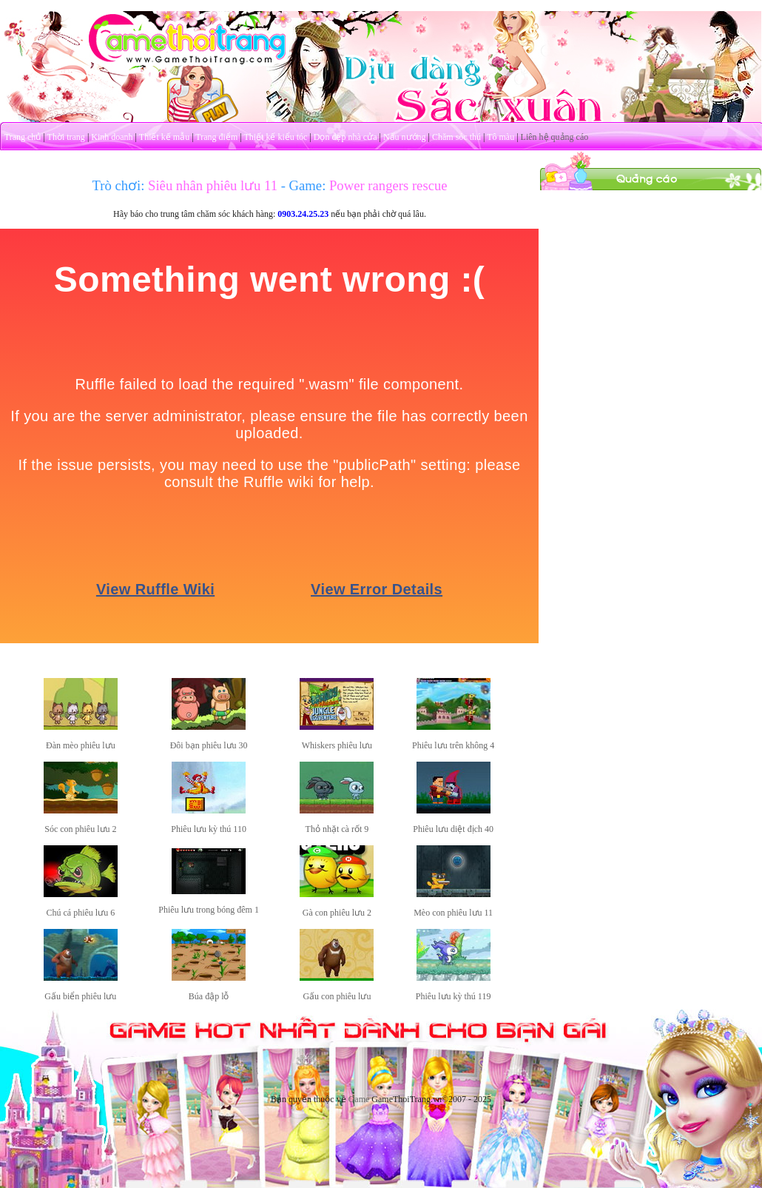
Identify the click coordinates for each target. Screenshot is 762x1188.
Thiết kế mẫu (164, 137)
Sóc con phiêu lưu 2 (80, 829)
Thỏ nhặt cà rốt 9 (337, 829)
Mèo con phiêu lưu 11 (453, 912)
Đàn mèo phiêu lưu (80, 745)
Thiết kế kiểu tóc (275, 137)
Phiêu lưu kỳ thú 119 (453, 996)
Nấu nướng (404, 137)
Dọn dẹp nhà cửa (345, 137)
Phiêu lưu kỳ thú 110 (208, 829)
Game (359, 1099)
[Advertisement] (651, 283)
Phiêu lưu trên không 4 (453, 745)
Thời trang (66, 137)
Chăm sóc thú (456, 137)
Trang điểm (216, 137)
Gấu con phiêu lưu (337, 996)
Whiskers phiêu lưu (337, 745)
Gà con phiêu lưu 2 (337, 912)
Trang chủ (22, 137)
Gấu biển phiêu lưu (80, 996)
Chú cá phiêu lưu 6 (81, 912)
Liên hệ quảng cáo (555, 137)
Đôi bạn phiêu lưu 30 (209, 745)
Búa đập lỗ (209, 996)
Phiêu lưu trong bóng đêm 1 (208, 910)
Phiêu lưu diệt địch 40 (453, 829)
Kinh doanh (111, 137)
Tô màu (500, 137)
